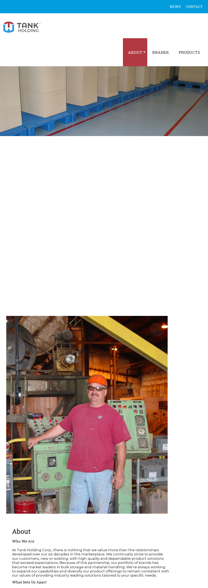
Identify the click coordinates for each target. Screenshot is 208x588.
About (135, 52)
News (175, 6)
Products (189, 52)
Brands (160, 52)
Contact (194, 6)
